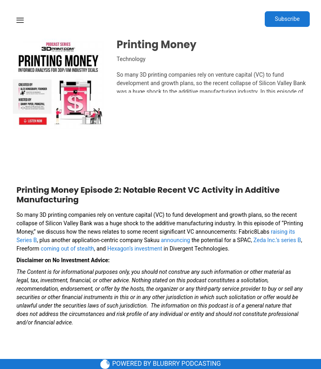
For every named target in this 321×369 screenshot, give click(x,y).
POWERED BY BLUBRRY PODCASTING (160, 364)
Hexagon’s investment (134, 248)
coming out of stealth (67, 248)
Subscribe (287, 19)
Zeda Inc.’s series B (277, 240)
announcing (175, 240)
